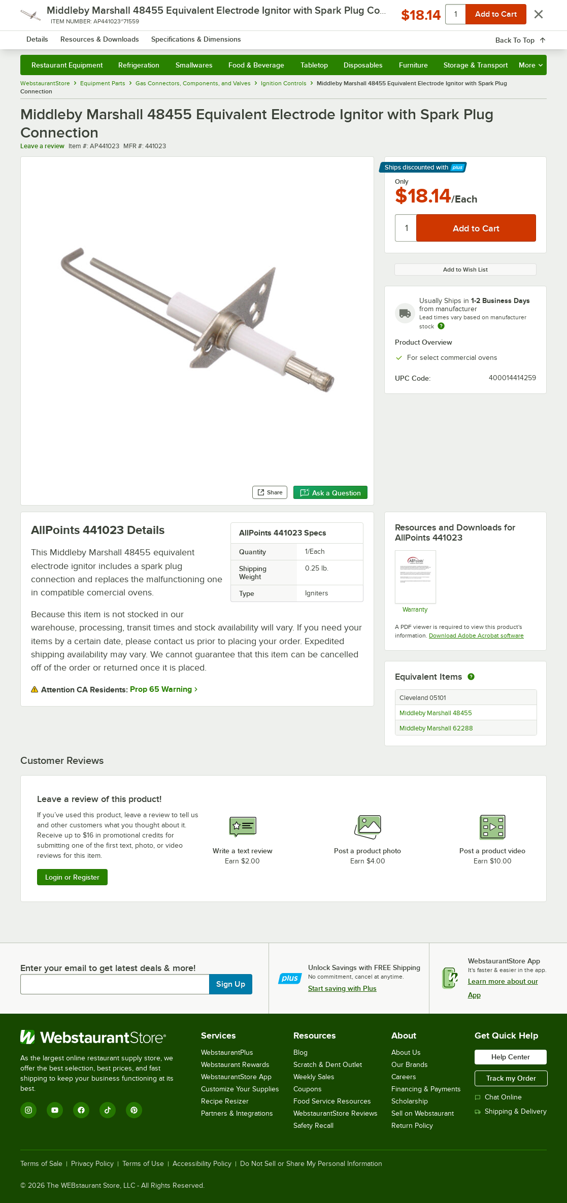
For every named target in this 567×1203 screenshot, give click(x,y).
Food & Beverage (256, 65)
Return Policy (412, 1125)
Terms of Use (143, 1163)
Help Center (510, 1057)
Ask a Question (330, 492)
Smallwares (194, 65)
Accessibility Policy (202, 1163)
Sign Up (230, 984)
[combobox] (276, 35)
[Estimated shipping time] (441, 325)
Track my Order (511, 1078)
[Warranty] (415, 581)
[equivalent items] (471, 676)
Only (402, 181)
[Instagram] (28, 1110)
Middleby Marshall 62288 (436, 728)
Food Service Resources (332, 1101)
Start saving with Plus (342, 988)
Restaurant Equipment (67, 65)
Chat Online (498, 1097)
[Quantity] (406, 228)
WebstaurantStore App (236, 1077)
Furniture (413, 65)
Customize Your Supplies (240, 1089)
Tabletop (314, 65)
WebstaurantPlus (227, 1052)
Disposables (363, 65)
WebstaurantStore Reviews (335, 1113)
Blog (300, 1052)
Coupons (307, 1089)
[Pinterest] (134, 1110)
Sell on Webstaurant (422, 1113)
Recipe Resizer (225, 1101)
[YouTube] (55, 1110)
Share (270, 492)
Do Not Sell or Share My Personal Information (311, 1163)
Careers (403, 1077)
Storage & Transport (476, 65)
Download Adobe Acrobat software (476, 635)
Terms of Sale (41, 1163)
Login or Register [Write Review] (72, 877)
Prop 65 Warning (161, 689)
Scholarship (409, 1101)
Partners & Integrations (237, 1113)
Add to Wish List (465, 269)
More (531, 65)
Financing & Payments (426, 1089)
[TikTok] (107, 1110)
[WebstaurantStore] (103, 1037)
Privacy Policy (92, 1163)
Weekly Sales (314, 1077)
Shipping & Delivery (511, 1111)
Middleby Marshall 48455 (435, 713)
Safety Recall (313, 1125)
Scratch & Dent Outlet (327, 1064)
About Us (406, 1052)
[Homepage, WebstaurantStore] (93, 35)
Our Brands (409, 1064)
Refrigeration (138, 65)
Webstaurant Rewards (235, 1064)
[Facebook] (81, 1110)
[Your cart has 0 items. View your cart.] (531, 35)
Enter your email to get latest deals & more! (107, 968)
